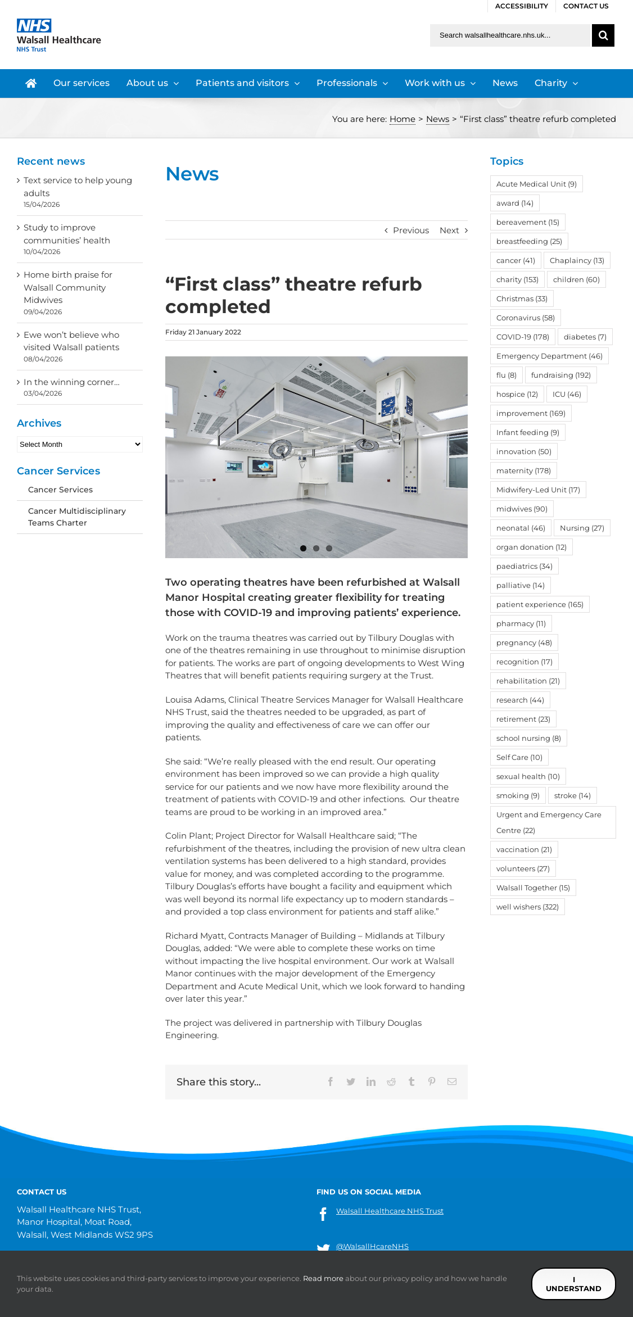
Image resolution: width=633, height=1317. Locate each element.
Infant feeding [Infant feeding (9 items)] (527, 432)
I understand (574, 1284)
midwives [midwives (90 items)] (522, 508)
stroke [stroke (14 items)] (572, 795)
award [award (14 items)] (514, 202)
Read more (323, 1278)
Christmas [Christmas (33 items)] (522, 298)
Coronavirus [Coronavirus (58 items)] (525, 317)
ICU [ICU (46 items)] (567, 394)
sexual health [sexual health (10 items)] (528, 776)
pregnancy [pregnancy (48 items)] (524, 642)
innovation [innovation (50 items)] (523, 451)
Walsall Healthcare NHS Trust (390, 1210)
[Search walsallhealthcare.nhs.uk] (510, 35)
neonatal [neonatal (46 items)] (520, 527)
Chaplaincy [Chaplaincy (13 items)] (577, 260)
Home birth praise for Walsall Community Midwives (68, 287)
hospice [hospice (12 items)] (517, 394)
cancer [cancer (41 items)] (515, 260)
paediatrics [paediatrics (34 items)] (524, 566)
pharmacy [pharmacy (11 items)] (521, 623)
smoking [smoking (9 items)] (518, 795)
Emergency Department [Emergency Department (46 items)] (549, 355)
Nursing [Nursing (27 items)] (582, 527)
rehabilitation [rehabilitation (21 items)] (528, 680)
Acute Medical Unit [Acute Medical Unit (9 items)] (536, 183)
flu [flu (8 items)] (506, 374)
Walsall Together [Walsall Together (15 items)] (533, 887)
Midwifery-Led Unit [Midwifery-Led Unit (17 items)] (538, 489)
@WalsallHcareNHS (372, 1246)
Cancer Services (60, 490)
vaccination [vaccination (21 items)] (524, 849)
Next (449, 230)
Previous (411, 230)
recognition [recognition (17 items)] (524, 661)
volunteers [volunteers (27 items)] (523, 868)
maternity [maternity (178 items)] (523, 470)
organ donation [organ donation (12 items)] (531, 546)
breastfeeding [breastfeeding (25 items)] (529, 241)
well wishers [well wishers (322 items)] (527, 906)
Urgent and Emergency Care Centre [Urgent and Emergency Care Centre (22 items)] (549, 822)
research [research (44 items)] (520, 699)
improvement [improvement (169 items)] (531, 413)
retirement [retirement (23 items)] (523, 718)
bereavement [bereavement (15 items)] (527, 222)
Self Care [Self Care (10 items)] (519, 757)
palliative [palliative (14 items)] (520, 585)
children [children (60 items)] (576, 279)
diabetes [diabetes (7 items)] (585, 336)
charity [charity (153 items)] (517, 279)
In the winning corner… (72, 382)
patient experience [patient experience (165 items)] (540, 604)
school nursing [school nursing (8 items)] (528, 738)
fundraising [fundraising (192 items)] (561, 374)
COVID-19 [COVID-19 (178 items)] (522, 336)
